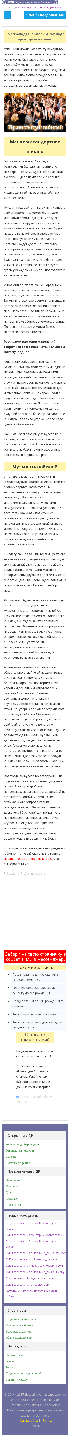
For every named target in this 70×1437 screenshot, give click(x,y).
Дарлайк (12, 873)
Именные (12, 1199)
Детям (9, 1192)
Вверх (46, 1421)
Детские (11, 1157)
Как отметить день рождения (34, 1014)
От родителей (14, 1355)
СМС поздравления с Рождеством (27, 1284)
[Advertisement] (35, 915)
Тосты (9, 1367)
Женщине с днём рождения (23, 1144)
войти (38, 1051)
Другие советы (35, 873)
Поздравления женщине (21, 1319)
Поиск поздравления (45, 15)
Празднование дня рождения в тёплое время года (35, 977)
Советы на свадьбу (17, 1380)
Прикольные (13, 1205)
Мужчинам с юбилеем (19, 1325)
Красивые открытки (18, 1331)
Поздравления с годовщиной (23, 1373)
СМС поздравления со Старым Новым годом (34, 1235)
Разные (10, 1361)
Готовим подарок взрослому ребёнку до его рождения (33, 990)
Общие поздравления (19, 1338)
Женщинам (13, 1180)
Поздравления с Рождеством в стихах (30, 1278)
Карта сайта (28, 1421)
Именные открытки (18, 1163)
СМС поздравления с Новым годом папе (31, 1259)
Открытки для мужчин (20, 1150)
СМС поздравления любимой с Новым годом (34, 1265)
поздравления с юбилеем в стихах (29, 859)
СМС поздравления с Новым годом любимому (35, 1272)
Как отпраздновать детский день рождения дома (37, 1024)
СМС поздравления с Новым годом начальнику (36, 1253)
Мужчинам (13, 1186)
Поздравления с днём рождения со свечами (38, 1003)
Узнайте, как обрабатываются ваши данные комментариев (33, 1081)
